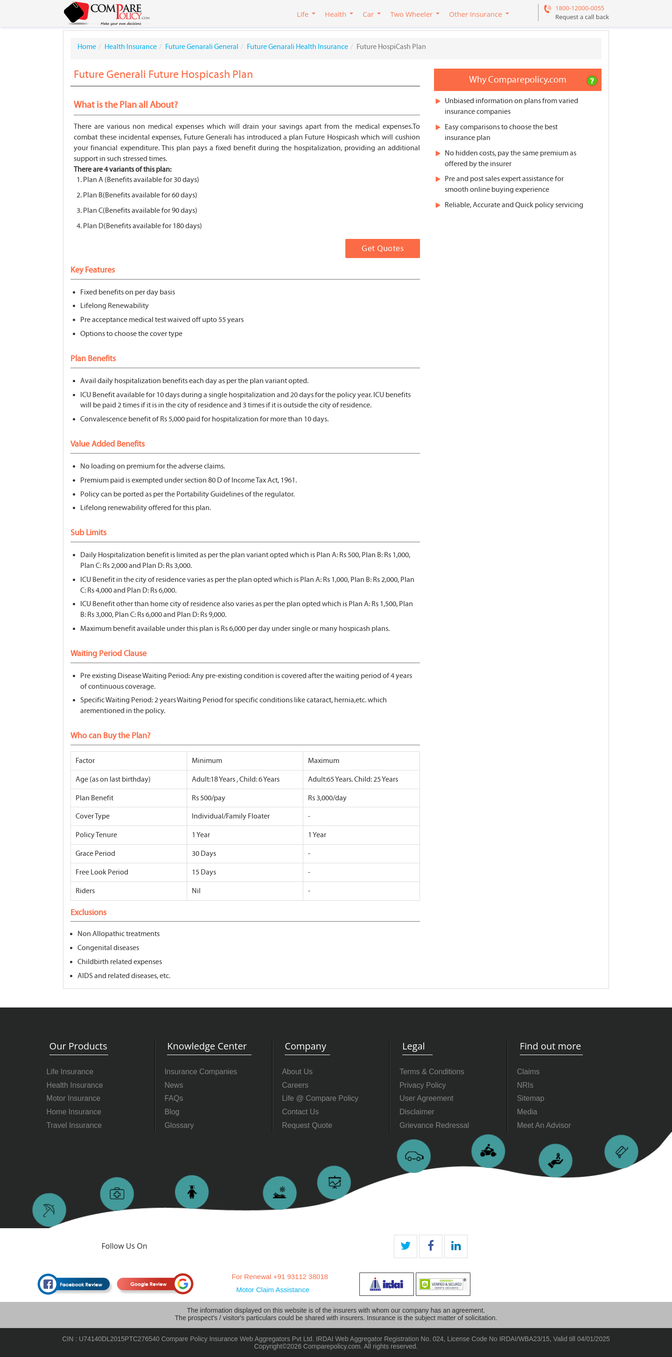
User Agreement (426, 1098)
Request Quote (307, 1125)
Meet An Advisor (544, 1125)
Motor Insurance (74, 1098)
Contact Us (300, 1112)
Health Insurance (131, 46)
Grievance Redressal (434, 1125)
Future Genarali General (201, 46)
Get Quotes (383, 248)
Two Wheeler (411, 14)
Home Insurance (74, 1112)
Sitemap (531, 1098)
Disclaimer (416, 1112)
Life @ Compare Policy (320, 1098)
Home (86, 46)
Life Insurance (70, 1072)
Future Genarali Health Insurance (297, 46)
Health (335, 14)
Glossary (179, 1125)
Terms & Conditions (431, 1072)
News (173, 1085)
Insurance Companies (200, 1072)
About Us (297, 1072)
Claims (528, 1072)
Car (368, 14)
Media (527, 1112)
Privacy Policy (422, 1085)
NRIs (525, 1085)
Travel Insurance (74, 1125)
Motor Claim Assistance (272, 1290)
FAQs (173, 1098)
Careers (295, 1085)
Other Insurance (475, 14)
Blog (171, 1112)
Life (302, 14)
